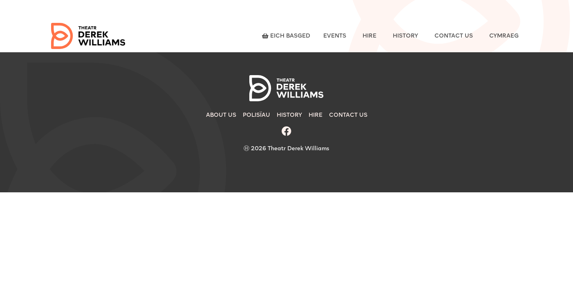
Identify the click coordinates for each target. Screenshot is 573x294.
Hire (369, 35)
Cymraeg (504, 35)
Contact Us (453, 35)
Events (334, 35)
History (405, 35)
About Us (221, 115)
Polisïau (256, 115)
